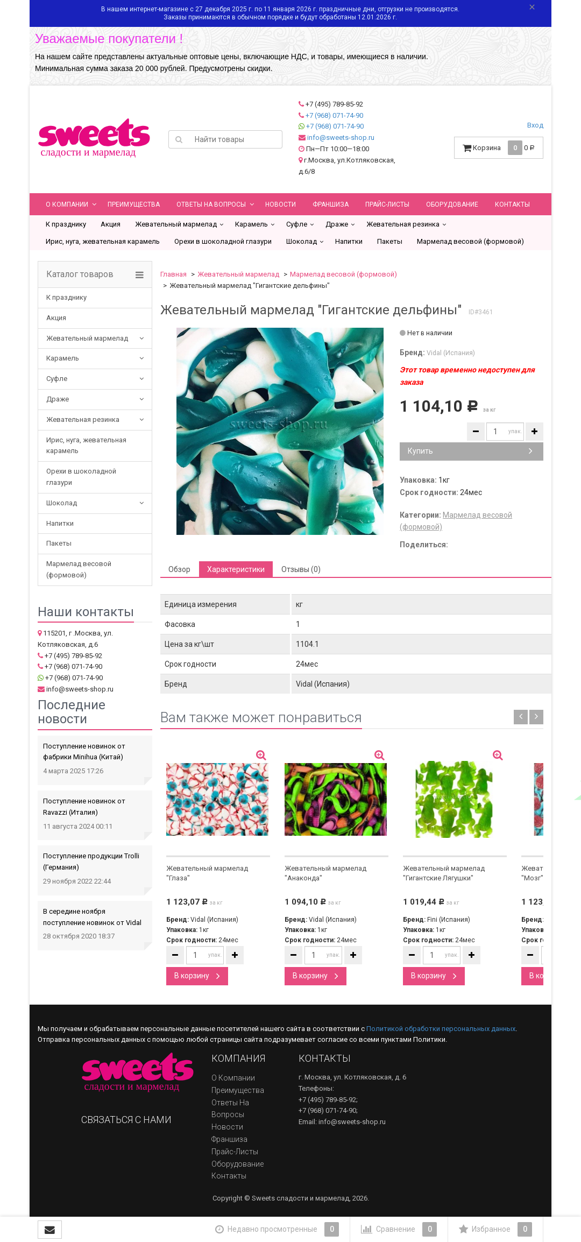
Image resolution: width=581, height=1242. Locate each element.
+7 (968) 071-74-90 (334, 115)
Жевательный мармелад (176, 224)
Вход (535, 125)
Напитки (349, 241)
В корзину (197, 975)
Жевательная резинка (403, 224)
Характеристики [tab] (236, 569)
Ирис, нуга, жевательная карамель (103, 241)
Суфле (296, 224)
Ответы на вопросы (211, 204)
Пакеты (389, 241)
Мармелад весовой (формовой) (470, 241)
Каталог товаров (80, 274)
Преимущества (134, 204)
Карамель (251, 224)
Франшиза (331, 204)
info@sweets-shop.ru (340, 137)
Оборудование (452, 204)
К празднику (66, 224)
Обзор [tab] (179, 569)
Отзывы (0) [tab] (301, 569)
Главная (173, 274)
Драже (336, 224)
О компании (67, 204)
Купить (470, 451)
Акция (111, 224)
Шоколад (301, 241)
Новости (280, 204)
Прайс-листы (387, 204)
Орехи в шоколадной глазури (223, 241)
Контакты (512, 204)
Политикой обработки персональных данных (440, 1029)
